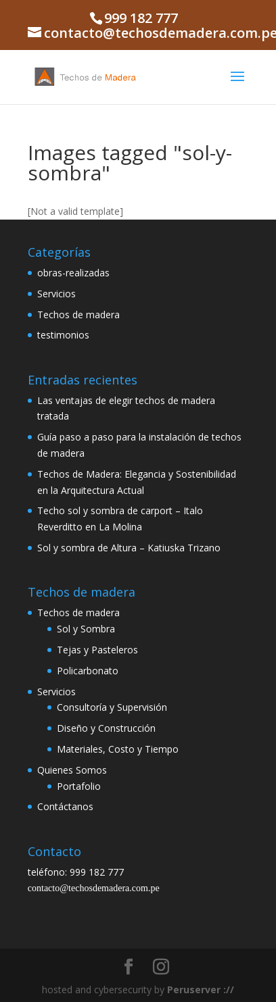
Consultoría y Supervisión (112, 707)
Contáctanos (65, 806)
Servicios (56, 293)
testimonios (63, 334)
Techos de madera (78, 314)
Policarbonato (87, 670)
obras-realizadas (73, 272)
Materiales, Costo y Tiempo (118, 749)
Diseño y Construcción (106, 728)
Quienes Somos (72, 769)
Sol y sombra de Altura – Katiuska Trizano (129, 547)
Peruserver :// (200, 989)
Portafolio (79, 786)
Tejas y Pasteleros (97, 649)
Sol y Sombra (86, 628)
